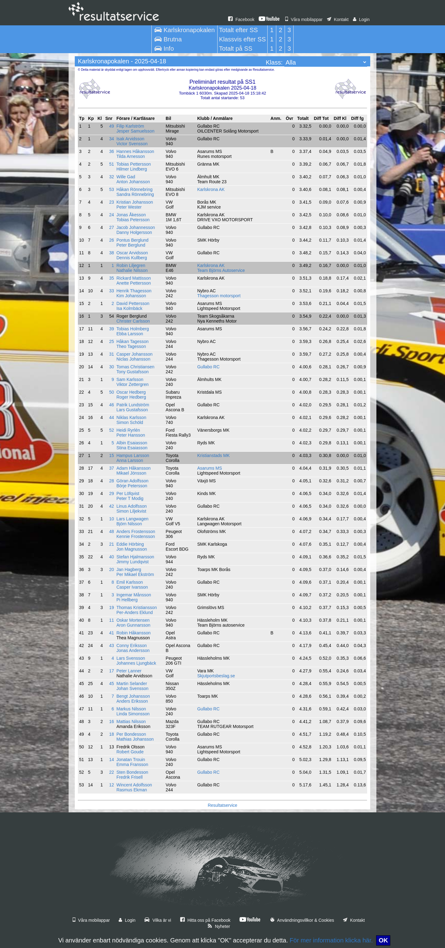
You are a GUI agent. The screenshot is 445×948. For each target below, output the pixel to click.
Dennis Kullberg (132, 257)
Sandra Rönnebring (135, 194)
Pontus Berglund (133, 240)
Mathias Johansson (135, 739)
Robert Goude (130, 751)
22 (111, 772)
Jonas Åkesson (131, 214)
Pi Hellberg (127, 599)
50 (111, 392)
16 (111, 721)
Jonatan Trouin (131, 759)
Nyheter (218, 926)
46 (111, 404)
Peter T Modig (130, 498)
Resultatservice (222, 805)
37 (111, 468)
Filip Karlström (130, 126)
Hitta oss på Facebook (205, 920)
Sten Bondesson (132, 772)
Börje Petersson (132, 485)
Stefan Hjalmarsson (135, 556)
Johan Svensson (133, 688)
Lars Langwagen (133, 518)
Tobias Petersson (133, 219)
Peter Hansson (131, 435)
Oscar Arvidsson (132, 252)
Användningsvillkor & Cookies (302, 920)
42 (111, 506)
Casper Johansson (135, 354)
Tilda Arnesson (131, 156)
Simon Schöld (130, 422)
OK (383, 940)
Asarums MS (209, 468)
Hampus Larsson (133, 455)
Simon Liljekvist (131, 511)
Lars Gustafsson (132, 409)
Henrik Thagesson (134, 290)
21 (111, 544)
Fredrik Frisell (130, 777)
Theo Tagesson (131, 346)
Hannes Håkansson (135, 151)
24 (111, 214)
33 (111, 290)
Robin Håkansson (134, 632)
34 (111, 138)
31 (111, 354)
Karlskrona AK (211, 189)
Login (361, 19)
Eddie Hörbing (130, 544)
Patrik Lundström (133, 404)
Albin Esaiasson (132, 442)
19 (111, 607)
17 (111, 670)
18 (111, 734)
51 (111, 164)
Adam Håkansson (134, 468)
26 (111, 240)
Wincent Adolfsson (134, 784)
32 (111, 176)
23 (111, 202)
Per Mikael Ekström (135, 574)
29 (111, 493)
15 (111, 455)
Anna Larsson (130, 460)
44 (111, 417)
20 (111, 569)
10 (111, 518)
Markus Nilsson (131, 708)
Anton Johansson (133, 181)
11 (111, 620)
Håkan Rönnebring (135, 189)
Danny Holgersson (134, 232)
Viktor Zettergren (133, 384)
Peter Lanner (129, 670)
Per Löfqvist (128, 493)
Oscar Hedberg (131, 392)
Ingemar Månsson (134, 594)
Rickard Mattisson (134, 278)
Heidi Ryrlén (128, 430)
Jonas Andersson (133, 650)
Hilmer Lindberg (132, 169)
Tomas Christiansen (136, 366)
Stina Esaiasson (132, 447)
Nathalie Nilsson (132, 270)
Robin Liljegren (131, 265)
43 (111, 645)
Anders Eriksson (132, 701)
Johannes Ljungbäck (136, 663)
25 (111, 341)
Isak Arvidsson (130, 138)
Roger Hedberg (131, 397)
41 (111, 632)
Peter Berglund (131, 245)
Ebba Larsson (130, 333)
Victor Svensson (132, 143)
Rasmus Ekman (132, 789)
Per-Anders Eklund (135, 612)
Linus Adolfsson (132, 506)
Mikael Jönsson (131, 473)
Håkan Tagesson (133, 341)
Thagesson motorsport (218, 295)
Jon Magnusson (132, 549)
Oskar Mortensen (133, 620)
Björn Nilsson (129, 523)
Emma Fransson (132, 764)
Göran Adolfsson (133, 480)
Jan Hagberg (129, 569)
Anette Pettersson (134, 283)
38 (111, 252)
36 (111, 151)
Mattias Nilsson (131, 721)
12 (111, 784)
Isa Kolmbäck (129, 308)
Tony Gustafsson (133, 371)
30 (111, 366)
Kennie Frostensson (136, 536)
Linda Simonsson (133, 713)
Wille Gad (126, 176)
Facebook (241, 19)
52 (111, 430)
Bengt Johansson (133, 696)
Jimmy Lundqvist (133, 561)
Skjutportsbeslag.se (216, 675)
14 (111, 759)
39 (111, 328)
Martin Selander (132, 683)
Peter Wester (129, 207)
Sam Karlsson (130, 379)
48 (111, 531)
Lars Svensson (131, 658)
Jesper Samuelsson (136, 131)
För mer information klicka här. (331, 940)
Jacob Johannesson (136, 227)
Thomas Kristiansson (137, 607)
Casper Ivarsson (132, 587)
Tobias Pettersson (134, 164)
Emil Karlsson (130, 582)
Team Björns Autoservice (221, 270)
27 (111, 227)
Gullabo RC (208, 366)
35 (111, 278)
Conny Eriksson (132, 645)
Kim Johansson (131, 295)
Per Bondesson (131, 734)
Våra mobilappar (304, 19)
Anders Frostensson (136, 531)
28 (111, 480)
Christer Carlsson (133, 321)
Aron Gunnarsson (133, 625)
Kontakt (338, 19)
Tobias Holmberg (133, 328)
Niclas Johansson (133, 359)
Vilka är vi (157, 920)
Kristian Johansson (135, 202)
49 (111, 126)
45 (111, 683)
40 (111, 556)
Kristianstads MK (213, 455)
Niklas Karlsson (131, 417)
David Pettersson (133, 303)
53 (111, 189)
